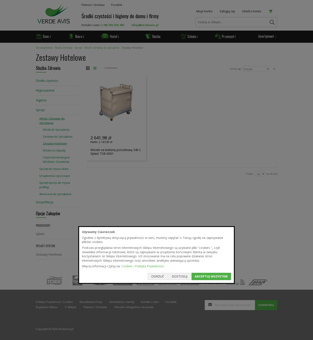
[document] (156, 255)
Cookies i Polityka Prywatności (142, 266)
